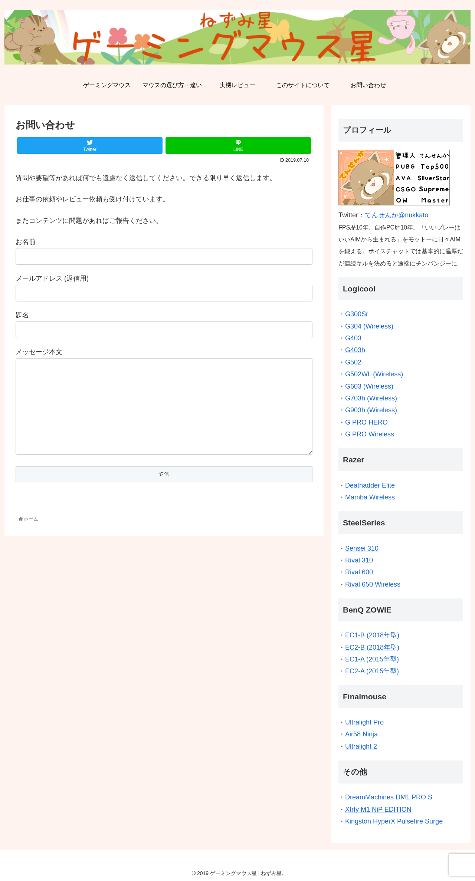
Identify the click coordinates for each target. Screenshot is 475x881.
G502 (353, 362)
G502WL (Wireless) (374, 374)
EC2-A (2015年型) (372, 671)
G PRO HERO (366, 422)
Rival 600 (359, 572)
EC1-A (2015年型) (372, 659)
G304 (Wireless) (369, 326)
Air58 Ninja (361, 734)
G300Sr (356, 314)
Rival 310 (359, 560)
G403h (355, 350)
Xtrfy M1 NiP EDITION (378, 809)
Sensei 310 (362, 548)
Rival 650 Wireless (372, 584)
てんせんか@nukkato (396, 215)
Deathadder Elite (370, 485)
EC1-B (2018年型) (372, 635)
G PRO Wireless (369, 434)
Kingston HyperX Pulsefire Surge (394, 821)
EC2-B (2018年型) (372, 647)
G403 (353, 338)
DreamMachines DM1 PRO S (388, 797)
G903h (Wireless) (371, 410)
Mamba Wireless (370, 497)
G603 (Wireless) (369, 386)
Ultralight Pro (364, 722)
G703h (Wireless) (371, 398)
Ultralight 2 (361, 746)
